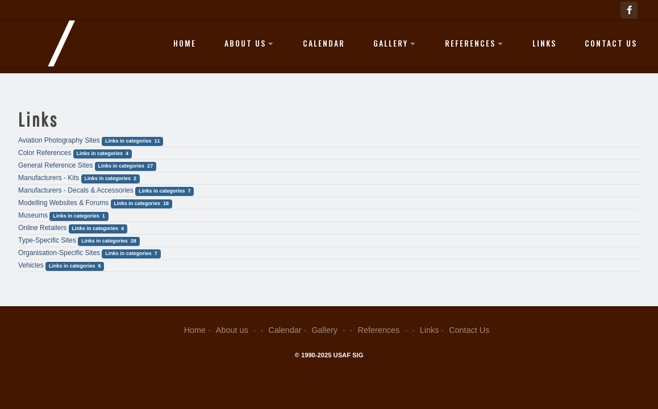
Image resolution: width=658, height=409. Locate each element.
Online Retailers (42, 228)
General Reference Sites (55, 165)
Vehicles (31, 265)
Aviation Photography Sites (59, 140)
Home (184, 43)
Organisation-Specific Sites (59, 253)
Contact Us (611, 43)
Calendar (324, 43)
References (474, 43)
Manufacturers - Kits (48, 178)
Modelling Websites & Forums (63, 203)
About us (249, 43)
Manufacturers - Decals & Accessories (76, 190)
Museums (33, 215)
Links (544, 43)
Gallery (395, 43)
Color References (44, 153)
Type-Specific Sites (47, 240)
